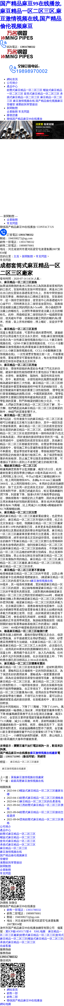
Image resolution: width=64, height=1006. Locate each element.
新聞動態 (12, 108)
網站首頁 (12, 79)
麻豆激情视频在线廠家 (43, 752)
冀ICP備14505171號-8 (18, 931)
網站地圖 (5, 1004)
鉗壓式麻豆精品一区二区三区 (24, 90)
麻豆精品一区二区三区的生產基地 (40, 801)
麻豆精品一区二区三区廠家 (24, 762)
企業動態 (12, 111)
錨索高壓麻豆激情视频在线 (27, 780)
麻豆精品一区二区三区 (13, 848)
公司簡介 (12, 82)
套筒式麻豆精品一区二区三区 (41, 93)
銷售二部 (12, 996)
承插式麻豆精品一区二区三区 (17, 844)
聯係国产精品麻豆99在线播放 (24, 118)
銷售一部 (12, 993)
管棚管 (11, 104)
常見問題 (23, 111)
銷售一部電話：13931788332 (24, 909)
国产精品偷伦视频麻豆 (49, 100)
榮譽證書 (12, 115)
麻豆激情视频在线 (24, 100)
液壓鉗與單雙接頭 (27, 104)
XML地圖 (39, 931)
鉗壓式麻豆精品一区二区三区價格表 (41, 797)
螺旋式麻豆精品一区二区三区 (17, 837)
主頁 (16, 256)
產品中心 (12, 86)
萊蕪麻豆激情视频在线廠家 (27, 777)
